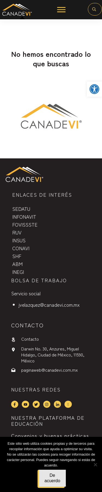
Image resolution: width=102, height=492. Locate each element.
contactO (27, 325)
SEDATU (21, 208)
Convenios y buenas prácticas (50, 435)
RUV (16, 232)
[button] (94, 89)
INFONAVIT (24, 216)
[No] (95, 464)
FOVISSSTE (25, 224)
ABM (17, 263)
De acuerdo (52, 478)
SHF (16, 255)
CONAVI (20, 248)
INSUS (19, 240)
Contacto (30, 339)
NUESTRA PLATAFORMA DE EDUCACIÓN (48, 420)
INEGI (18, 271)
